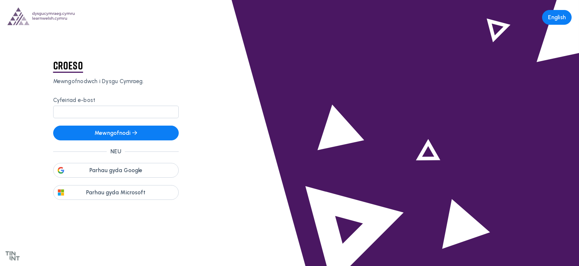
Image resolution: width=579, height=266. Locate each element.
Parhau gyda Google (115, 170)
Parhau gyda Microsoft (115, 192)
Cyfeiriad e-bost (74, 100)
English (557, 17)
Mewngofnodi (116, 133)
